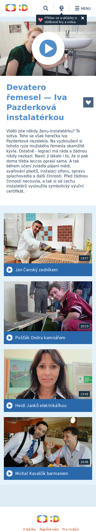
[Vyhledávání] (46, 8)
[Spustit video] (48, 49)
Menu (82, 8)
